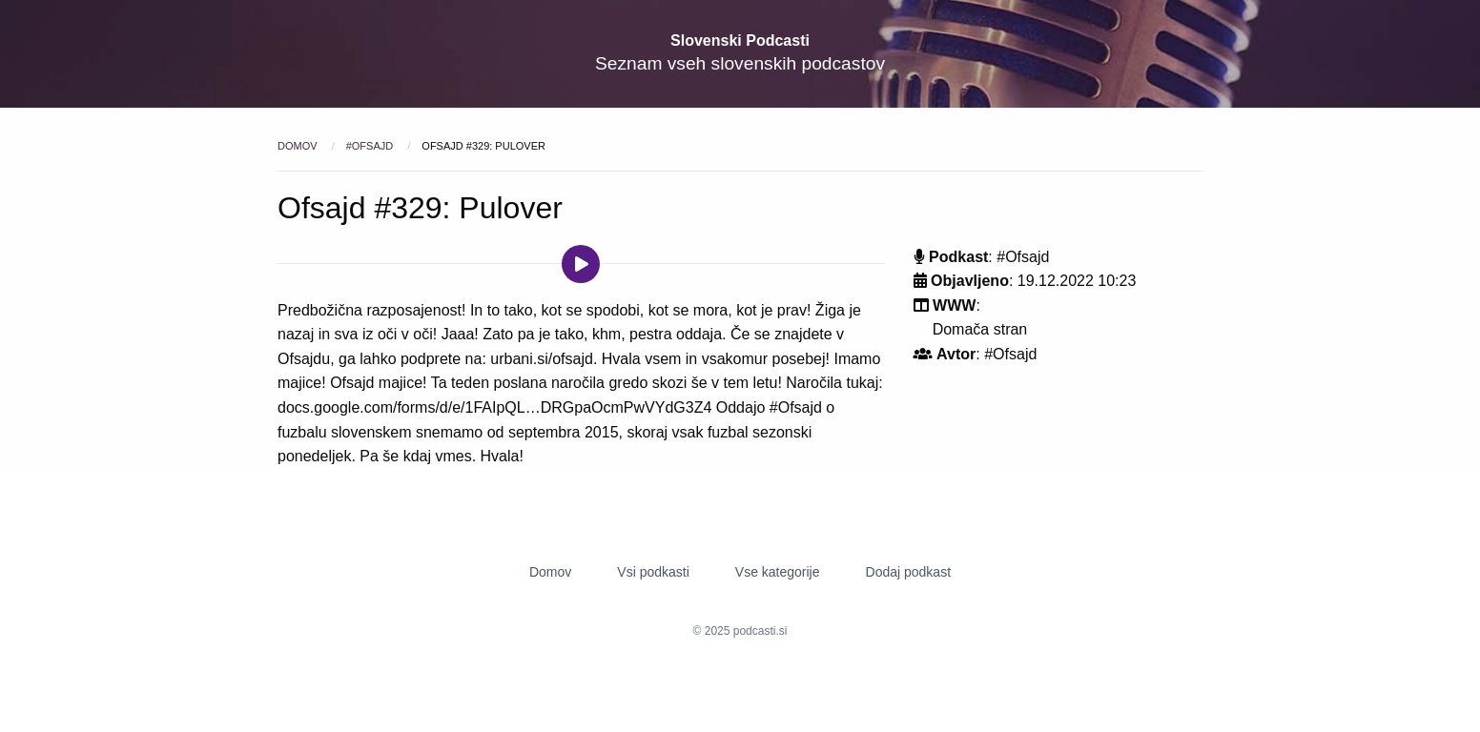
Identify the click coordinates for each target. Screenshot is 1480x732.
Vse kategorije (777, 572)
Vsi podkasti (653, 572)
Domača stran (980, 329)
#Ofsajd (371, 146)
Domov (299, 146)
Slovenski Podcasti (740, 40)
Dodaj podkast (909, 572)
